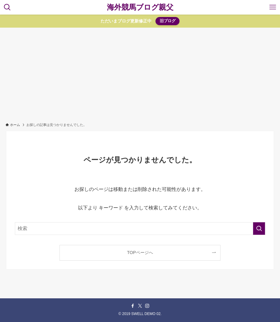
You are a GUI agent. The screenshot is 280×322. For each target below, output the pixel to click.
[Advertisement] (140, 73)
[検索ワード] (140, 228)
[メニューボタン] (272, 7)
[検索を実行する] (259, 228)
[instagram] (147, 306)
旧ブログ (168, 21)
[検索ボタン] (7, 7)
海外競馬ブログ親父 (140, 7)
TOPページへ (140, 252)
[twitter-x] (140, 306)
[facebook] (132, 306)
